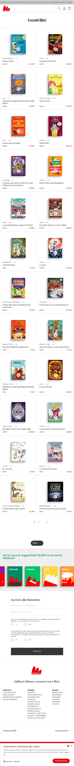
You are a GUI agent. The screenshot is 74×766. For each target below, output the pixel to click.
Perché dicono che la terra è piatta (52, 509)
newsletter (57, 693)
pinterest (56, 702)
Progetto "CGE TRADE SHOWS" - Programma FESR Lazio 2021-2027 (37, 716)
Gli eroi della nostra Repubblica (51, 183)
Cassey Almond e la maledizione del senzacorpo (16, 306)
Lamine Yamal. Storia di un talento (52, 429)
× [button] (71, 746)
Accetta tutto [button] (61, 761)
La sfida (42, 265)
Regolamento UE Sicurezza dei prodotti (35, 697)
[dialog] (37, 754)
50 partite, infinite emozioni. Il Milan (52, 225)
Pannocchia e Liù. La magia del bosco (54, 305)
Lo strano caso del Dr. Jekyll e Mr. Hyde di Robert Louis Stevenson (17, 184)
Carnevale (20, 569)
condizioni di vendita (12, 697)
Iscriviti (37, 651)
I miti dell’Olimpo (8, 265)
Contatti (31, 693)
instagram (56, 695)
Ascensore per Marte (47, 61)
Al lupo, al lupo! (8, 61)
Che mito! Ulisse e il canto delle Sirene (54, 347)
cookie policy (34, 704)
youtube (56, 699)
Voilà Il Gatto (44, 143)
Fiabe (53, 569)
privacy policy (34, 702)
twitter (55, 704)
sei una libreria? (10, 699)
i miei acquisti (9, 695)
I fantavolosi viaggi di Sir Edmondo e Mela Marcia (18, 102)
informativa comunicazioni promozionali (34, 709)
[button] (11, 761)
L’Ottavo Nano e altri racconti (13, 509)
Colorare (37, 569)
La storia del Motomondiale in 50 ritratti (17, 225)
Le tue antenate (45, 387)
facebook (56, 697)
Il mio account (9, 693)
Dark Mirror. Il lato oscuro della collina (16, 429)
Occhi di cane (44, 101)
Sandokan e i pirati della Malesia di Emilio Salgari (18, 388)
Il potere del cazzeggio (11, 143)
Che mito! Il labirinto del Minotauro (15, 347)
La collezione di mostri (48, 469)
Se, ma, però (7, 469)
